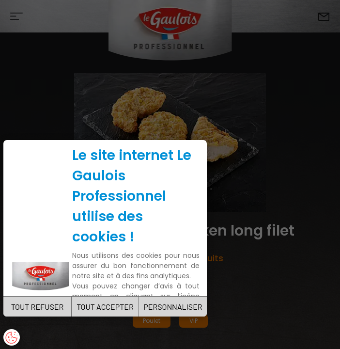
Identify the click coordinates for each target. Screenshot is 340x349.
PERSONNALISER (172, 306)
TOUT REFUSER (37, 306)
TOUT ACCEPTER (105, 306)
